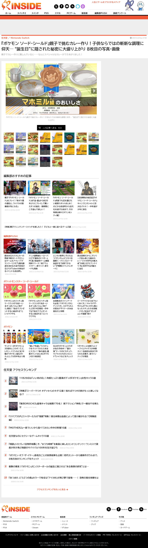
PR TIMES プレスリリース (112, 535)
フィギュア (95, 521)
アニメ (122, 521)
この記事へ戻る (52, 128)
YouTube (135, 509)
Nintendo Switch (11, 521)
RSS (145, 509)
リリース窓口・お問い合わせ (29, 535)
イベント (65, 524)
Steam (35, 527)
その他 (121, 517)
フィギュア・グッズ (96, 517)
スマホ (57, 13)
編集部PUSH (101, 13)
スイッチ (35, 13)
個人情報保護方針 (75, 535)
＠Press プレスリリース (132, 535)
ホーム (8, 13)
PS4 (5, 527)
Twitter (113, 509)
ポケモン (8, 327)
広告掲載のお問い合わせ (49, 535)
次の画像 (94, 91)
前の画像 (8, 91)
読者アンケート (119, 13)
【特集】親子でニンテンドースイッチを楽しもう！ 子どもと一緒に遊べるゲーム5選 (45, 226)
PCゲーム (71, 13)
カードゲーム (125, 527)
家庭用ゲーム (6, 517)
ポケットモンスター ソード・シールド (21, 281)
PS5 (46, 13)
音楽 (122, 524)
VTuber (65, 527)
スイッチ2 (21, 13)
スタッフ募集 (73, 539)
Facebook (124, 509)
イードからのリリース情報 (92, 535)
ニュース (65, 521)
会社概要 (63, 535)
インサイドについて (11, 535)
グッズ (93, 524)
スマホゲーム (37, 521)
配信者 (85, 13)
